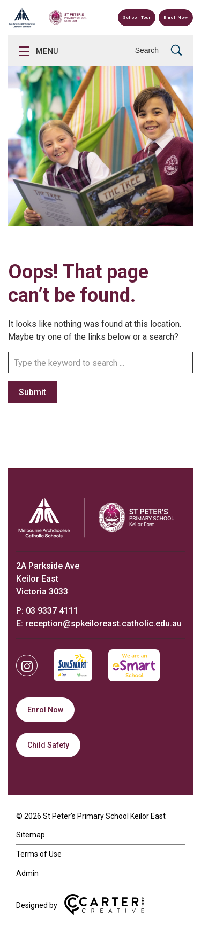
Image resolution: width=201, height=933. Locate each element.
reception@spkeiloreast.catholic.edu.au (103, 623)
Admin (27, 873)
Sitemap (30, 834)
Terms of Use (39, 854)
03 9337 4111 (52, 611)
